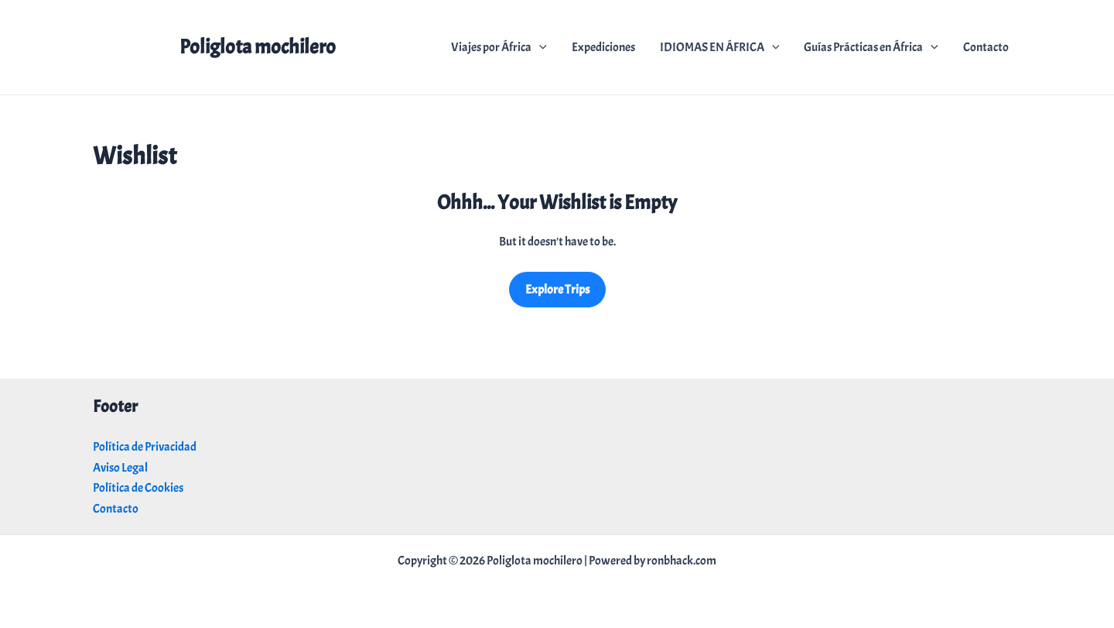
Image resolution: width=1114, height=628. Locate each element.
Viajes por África (499, 47)
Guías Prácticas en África (871, 47)
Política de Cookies (138, 488)
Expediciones (603, 47)
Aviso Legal (120, 467)
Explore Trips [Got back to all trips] (557, 289)
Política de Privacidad (144, 447)
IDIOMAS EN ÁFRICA (720, 47)
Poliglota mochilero (257, 47)
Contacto (986, 47)
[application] (539, 47)
